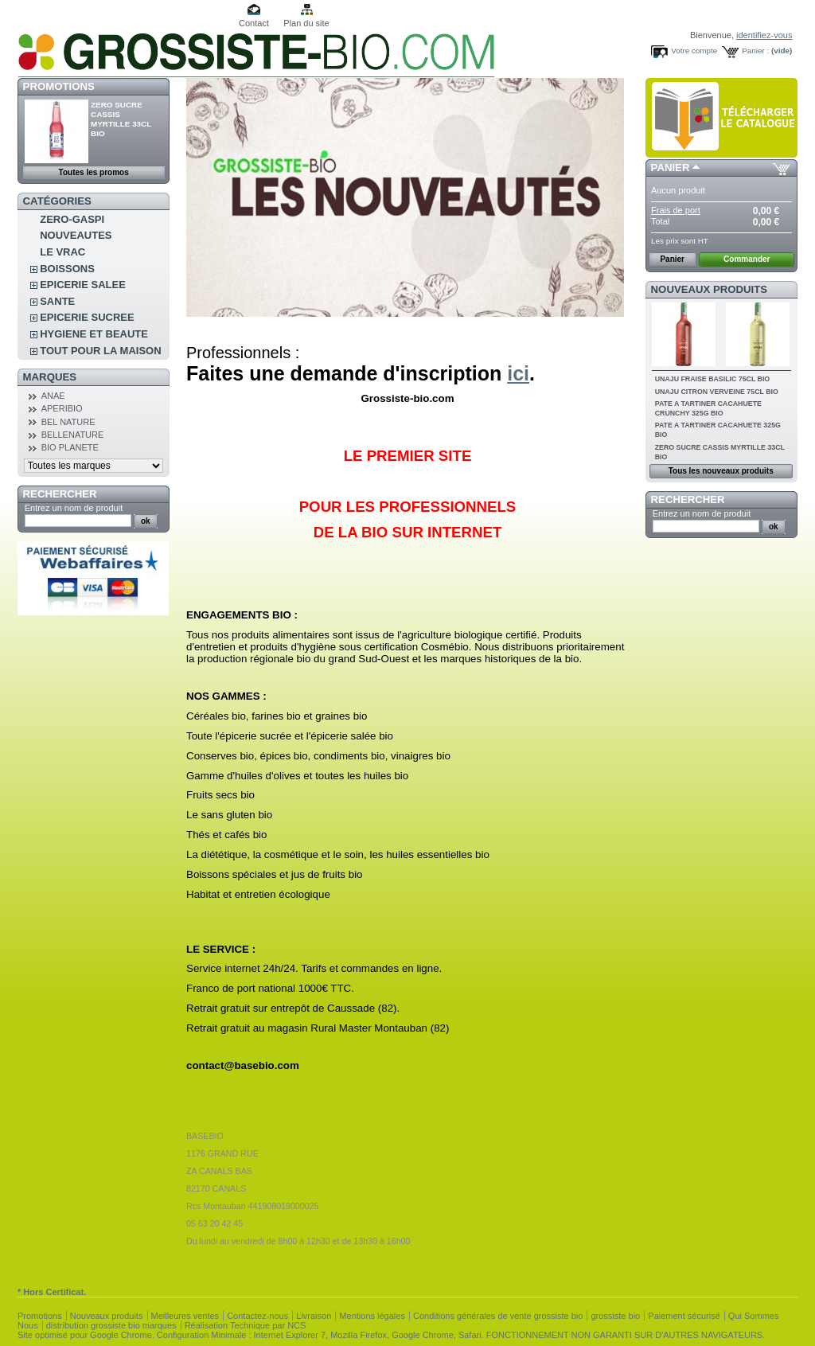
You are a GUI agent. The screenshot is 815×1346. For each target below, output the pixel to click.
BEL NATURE (68, 422)
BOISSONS (67, 269)
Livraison (313, 1316)
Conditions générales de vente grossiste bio (498, 1316)
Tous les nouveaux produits (721, 470)
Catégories (57, 201)
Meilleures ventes (185, 1316)
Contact (254, 23)
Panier (670, 168)
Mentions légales (372, 1316)
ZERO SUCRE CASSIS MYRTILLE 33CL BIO (121, 119)
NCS (296, 1325)
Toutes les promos (94, 172)
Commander (746, 259)
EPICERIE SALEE (83, 285)
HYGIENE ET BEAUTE (94, 334)
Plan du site (306, 23)
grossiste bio (615, 1316)
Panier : (755, 50)
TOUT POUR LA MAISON (100, 351)
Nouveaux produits (709, 289)
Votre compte (694, 50)
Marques (49, 377)
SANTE (57, 301)
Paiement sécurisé (684, 1316)
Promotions (59, 86)
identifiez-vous (764, 35)
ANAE (53, 395)
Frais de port (675, 210)
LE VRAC (62, 252)
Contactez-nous (257, 1316)
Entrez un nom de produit (74, 508)
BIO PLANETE (70, 447)
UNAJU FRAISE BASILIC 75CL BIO (712, 379)
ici (518, 373)
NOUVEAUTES (75, 235)
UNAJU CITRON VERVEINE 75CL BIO (716, 392)
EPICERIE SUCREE (87, 317)
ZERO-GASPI (72, 219)
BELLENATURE (72, 434)
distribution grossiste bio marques (111, 1325)
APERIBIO (62, 408)
